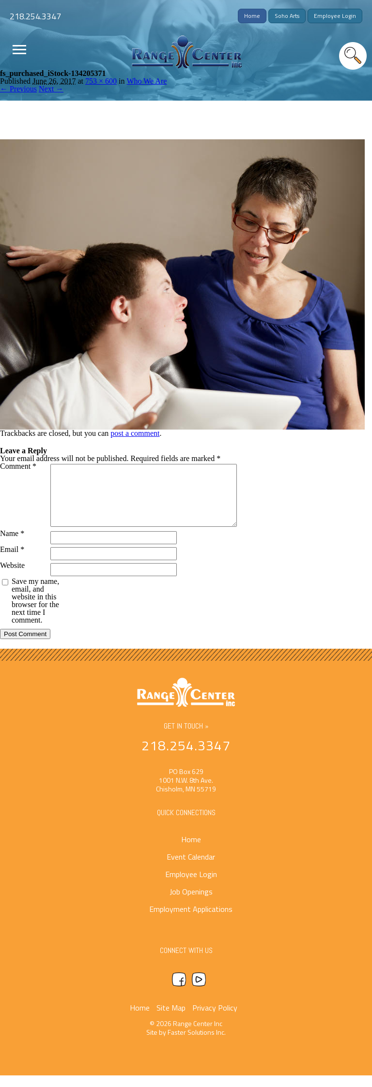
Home (252, 15)
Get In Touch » (186, 737)
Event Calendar (191, 868)
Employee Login (335, 15)
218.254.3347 (35, 16)
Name (12, 545)
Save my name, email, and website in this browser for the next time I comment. (35, 612)
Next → (51, 89)
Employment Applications (190, 920)
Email (12, 561)
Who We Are (146, 81)
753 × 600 (101, 81)
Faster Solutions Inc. (197, 1044)
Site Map (171, 1019)
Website (12, 577)
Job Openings (191, 903)
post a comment (134, 433)
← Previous (18, 89)
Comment (18, 466)
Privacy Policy (214, 1019)
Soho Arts (287, 15)
